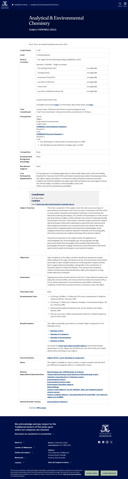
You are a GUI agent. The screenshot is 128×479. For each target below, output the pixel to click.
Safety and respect (22, 452)
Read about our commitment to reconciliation (33, 434)
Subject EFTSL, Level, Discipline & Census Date (65, 358)
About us (18, 442)
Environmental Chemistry (57, 402)
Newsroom (19, 458)
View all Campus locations (58, 462)
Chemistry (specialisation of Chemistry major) (65, 377)
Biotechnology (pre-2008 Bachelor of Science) (65, 372)
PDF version (41, 408)
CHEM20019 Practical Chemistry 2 (49, 134)
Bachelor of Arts (56, 331)
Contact (18, 463)
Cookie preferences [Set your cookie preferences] (109, 473)
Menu (125, 4)
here (57, 105)
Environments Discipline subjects (60, 384)
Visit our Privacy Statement (72, 474)
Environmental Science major (58, 382)
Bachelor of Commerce (59, 334)
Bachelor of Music (57, 341)
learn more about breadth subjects (73, 346)
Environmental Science (56, 379)
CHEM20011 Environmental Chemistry (51, 126)
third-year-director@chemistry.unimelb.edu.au (55, 204)
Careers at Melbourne (23, 447)
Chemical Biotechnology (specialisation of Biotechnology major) (72, 374)
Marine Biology (53, 387)
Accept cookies (91, 473)
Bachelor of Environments (60, 337)
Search (120, 4)
